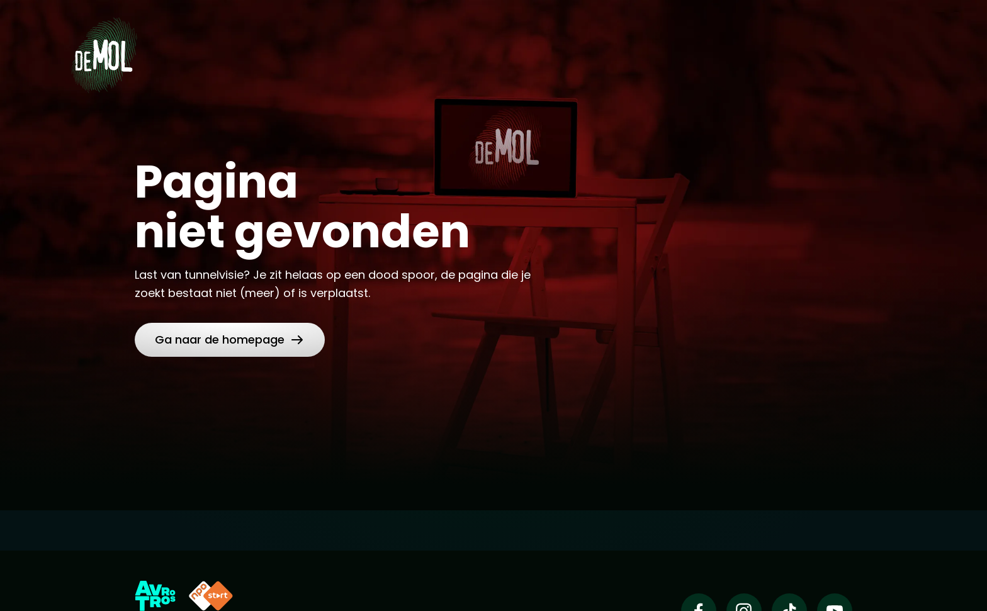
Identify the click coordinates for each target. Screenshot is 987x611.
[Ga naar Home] (103, 51)
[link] (230, 340)
